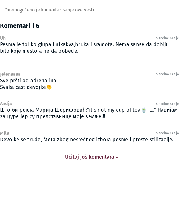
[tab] (22, 26)
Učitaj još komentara (89, 157)
